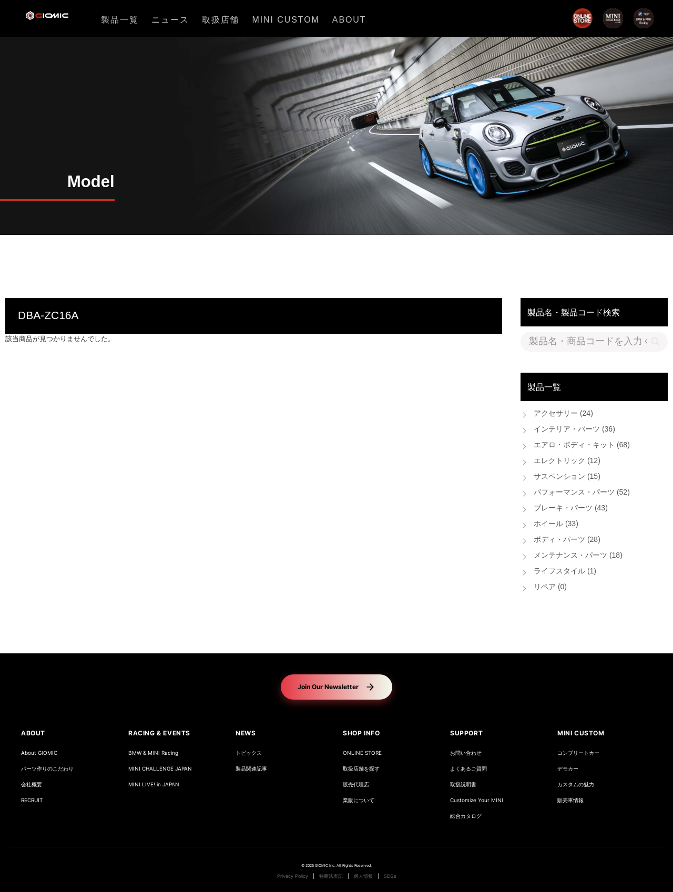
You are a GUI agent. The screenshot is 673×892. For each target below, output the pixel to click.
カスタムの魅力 (575, 784)
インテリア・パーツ (574, 430)
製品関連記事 (251, 769)
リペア (550, 587)
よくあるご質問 (468, 769)
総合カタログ (466, 816)
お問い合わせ (466, 753)
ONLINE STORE (362, 753)
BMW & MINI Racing (153, 753)
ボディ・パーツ (567, 540)
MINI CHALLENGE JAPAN (160, 769)
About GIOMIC (39, 753)
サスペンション (567, 477)
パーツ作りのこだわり (47, 769)
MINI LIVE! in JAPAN (153, 784)
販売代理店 (356, 784)
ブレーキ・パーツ (571, 508)
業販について (358, 800)
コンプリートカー (578, 753)
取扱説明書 (463, 784)
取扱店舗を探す (361, 769)
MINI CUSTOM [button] (581, 733)
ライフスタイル (565, 572)
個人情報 (363, 876)
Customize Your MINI (476, 800)
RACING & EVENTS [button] (159, 733)
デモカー (567, 769)
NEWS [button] (246, 733)
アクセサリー (563, 414)
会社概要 (31, 784)
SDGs (390, 876)
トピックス (249, 753)
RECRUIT (32, 800)
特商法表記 (331, 876)
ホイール (556, 524)
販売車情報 (570, 800)
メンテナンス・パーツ (578, 556)
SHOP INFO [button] (361, 733)
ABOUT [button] (33, 733)
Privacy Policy (292, 876)
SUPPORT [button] (466, 733)
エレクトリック (567, 461)
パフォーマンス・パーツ (582, 493)
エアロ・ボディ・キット (582, 445)
